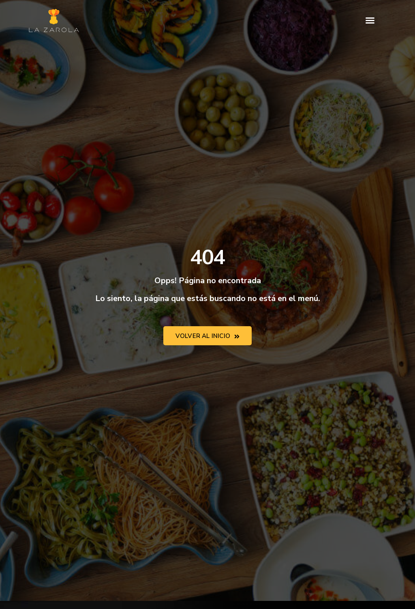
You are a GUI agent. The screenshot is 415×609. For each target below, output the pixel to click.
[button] (370, 20)
